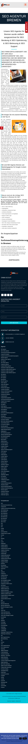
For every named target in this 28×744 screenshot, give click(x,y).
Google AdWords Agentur (6, 365)
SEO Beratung (4, 518)
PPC (2, 526)
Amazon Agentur (4, 437)
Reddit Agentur (4, 457)
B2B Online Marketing (5, 663)
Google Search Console (5, 533)
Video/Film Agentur (5, 493)
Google (2, 528)
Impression (3, 568)
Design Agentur (4, 478)
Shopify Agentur (4, 462)
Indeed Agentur (4, 454)
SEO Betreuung (4, 516)
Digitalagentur (3, 431)
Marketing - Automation (5, 655)
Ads (1, 570)
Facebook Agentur (4, 442)
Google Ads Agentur (5, 364)
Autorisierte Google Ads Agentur (7, 367)
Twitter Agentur (4, 447)
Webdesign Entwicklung (5, 633)
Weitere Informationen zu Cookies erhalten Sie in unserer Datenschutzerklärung (14, 740)
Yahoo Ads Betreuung (5, 612)
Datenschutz (18, 701)
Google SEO (3, 506)
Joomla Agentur (4, 469)
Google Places (4, 551)
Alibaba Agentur (4, 441)
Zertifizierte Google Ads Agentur (7, 370)
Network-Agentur (4, 489)
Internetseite (3, 623)
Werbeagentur (4, 402)
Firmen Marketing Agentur (6, 417)
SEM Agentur (3, 376)
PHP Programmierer (5, 647)
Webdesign (3, 627)
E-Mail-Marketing (4, 652)
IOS (1, 640)
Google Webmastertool (5, 555)
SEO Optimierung (4, 510)
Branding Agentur (4, 426)
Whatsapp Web (4, 682)
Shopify (2, 677)
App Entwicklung (4, 638)
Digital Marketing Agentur (6, 429)
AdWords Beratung (5, 590)
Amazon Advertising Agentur (6, 391)
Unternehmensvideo (5, 673)
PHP (2, 643)
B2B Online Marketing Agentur (7, 421)
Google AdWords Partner (6, 598)
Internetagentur (4, 409)
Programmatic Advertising (6, 667)
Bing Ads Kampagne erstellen (7, 607)
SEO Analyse (3, 520)
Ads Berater (3, 585)
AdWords (3, 571)
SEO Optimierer (4, 511)
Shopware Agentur (4, 484)
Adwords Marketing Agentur (6, 434)
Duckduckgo (3, 617)
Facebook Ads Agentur (5, 394)
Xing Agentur (3, 452)
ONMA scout (17, 698)
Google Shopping (4, 560)
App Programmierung (5, 637)
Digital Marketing (4, 662)
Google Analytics (4, 545)
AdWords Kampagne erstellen (7, 592)
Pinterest (2, 687)
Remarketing (3, 565)
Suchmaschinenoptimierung (6, 505)
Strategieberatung (4, 670)
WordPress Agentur (5, 464)
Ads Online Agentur (5, 362)
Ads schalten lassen (5, 581)
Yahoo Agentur (4, 382)
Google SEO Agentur (5, 354)
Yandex (2, 618)
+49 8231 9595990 (9, 338)
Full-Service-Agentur (5, 419)
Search (2, 530)
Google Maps (3, 553)
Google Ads (3, 573)
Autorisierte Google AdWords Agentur (8, 369)
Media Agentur (4, 406)
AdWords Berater (4, 597)
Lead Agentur (3, 481)
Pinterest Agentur (4, 461)
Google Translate (4, 561)
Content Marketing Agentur (6, 483)
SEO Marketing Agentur (5, 432)
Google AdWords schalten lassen (7, 595)
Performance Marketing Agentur (7, 427)
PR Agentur (3, 404)
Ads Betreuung (4, 576)
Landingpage (3, 628)
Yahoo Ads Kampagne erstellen (7, 615)
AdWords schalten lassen (6, 593)
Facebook (3, 680)
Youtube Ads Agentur (5, 389)
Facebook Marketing (5, 653)
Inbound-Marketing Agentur (6, 486)
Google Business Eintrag (6, 548)
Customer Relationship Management (8, 660)
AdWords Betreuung (5, 588)
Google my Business (5, 550)
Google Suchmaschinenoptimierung (8, 508)
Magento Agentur (4, 466)
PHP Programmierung (5, 645)
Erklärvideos (3, 672)
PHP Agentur (3, 476)
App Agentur (3, 473)
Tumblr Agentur (4, 459)
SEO (2, 503)
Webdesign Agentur (5, 474)
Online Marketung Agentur (6, 407)
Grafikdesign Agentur (5, 479)
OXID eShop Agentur (5, 471)
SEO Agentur (3, 349)
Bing (2, 600)
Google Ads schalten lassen (6, 583)
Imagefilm (3, 675)
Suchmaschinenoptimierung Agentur (8, 352)
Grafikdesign (3, 630)
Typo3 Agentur (4, 467)
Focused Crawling (4, 668)
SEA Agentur (3, 374)
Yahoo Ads (3, 610)
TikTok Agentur (4, 451)
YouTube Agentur (4, 444)
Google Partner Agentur (5, 401)
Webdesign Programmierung (6, 632)
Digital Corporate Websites (6, 665)
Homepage (3, 622)
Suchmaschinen (4, 531)
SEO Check (3, 521)
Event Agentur (4, 414)
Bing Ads (2, 602)
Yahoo (2, 608)
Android (2, 642)
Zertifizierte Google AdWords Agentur (8, 372)
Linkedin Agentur (4, 456)
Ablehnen (24, 738)
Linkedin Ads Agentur (5, 392)
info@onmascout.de (9, 341)
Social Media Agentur (5, 422)
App (2, 635)
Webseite (3, 620)
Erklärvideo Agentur (5, 494)
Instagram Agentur (4, 446)
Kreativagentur (4, 411)
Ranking (2, 538)
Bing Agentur (3, 379)
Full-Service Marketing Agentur (7, 412)
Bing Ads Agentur (4, 381)
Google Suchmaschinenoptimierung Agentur (9, 355)
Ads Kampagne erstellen (6, 580)
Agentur (13, 701)
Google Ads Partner (5, 586)
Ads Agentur (3, 360)
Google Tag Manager (5, 556)
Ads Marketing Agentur (5, 436)
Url (1, 536)
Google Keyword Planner (6, 558)
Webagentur (3, 416)
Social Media (3, 685)
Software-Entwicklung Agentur (7, 488)
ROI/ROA (3, 563)
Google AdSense (4, 546)
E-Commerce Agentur (5, 424)
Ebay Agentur (3, 439)
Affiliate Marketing (4, 566)
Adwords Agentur (4, 357)
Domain (2, 535)
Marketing (3, 648)
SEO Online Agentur (5, 350)
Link (2, 540)
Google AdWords (4, 575)
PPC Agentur (3, 377)
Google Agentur (4, 396)
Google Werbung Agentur (6, 397)
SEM (2, 525)
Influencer (3, 683)
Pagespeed (3, 543)
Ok (20, 738)
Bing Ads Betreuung (5, 603)
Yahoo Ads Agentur (5, 384)
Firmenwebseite (4, 625)
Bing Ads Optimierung (5, 605)
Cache (2, 541)
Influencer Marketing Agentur (6, 449)
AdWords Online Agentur (6, 359)
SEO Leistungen (4, 515)
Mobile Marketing (4, 657)
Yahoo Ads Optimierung (5, 613)
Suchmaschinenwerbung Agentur (7, 399)
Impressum (9, 701)
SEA (2, 523)
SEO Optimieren (4, 513)
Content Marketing (4, 658)
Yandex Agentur (4, 386)
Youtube (2, 678)
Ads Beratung (3, 578)
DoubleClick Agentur (5, 491)
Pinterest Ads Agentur (5, 387)
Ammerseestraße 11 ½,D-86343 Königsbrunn (15, 334)
